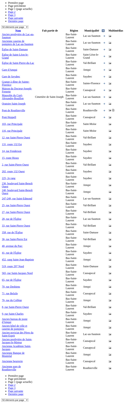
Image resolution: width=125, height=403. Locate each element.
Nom (18, 30)
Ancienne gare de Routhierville (11, 368)
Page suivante (15, 18)
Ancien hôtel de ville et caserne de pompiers (14, 327)
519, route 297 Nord (13, 266)
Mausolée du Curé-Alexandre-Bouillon (13, 97)
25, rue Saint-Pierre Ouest (16, 205)
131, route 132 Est (12, 144)
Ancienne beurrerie (12, 361)
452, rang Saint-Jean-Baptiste (18, 259)
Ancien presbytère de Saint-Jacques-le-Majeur (17, 341)
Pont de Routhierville (13, 110)
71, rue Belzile (10, 293)
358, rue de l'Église (12, 232)
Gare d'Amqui (9, 69)
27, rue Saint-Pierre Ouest (16, 212)
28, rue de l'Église (11, 218)
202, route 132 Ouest (13, 171)
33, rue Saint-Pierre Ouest (16, 225)
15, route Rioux (10, 157)
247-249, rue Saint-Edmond (17, 198)
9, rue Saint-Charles (13, 313)
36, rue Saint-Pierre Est (14, 239)
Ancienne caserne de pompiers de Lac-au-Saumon (17, 43)
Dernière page (15, 21)
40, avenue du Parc (12, 246)
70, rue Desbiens (11, 286)
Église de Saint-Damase (15, 49)
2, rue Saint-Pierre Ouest (15, 164)
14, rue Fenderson (11, 151)
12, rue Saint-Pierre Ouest (16, 137)
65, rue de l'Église (11, 279)
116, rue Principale (12, 130)
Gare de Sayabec (11, 76)
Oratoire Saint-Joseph (13, 103)
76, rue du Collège (12, 300)
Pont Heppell (9, 117)
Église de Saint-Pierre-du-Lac (18, 63)
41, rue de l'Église (11, 252)
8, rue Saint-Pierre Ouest (15, 307)
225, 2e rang (8, 178)
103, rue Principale (12, 124)
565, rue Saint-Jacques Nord (17, 273)
